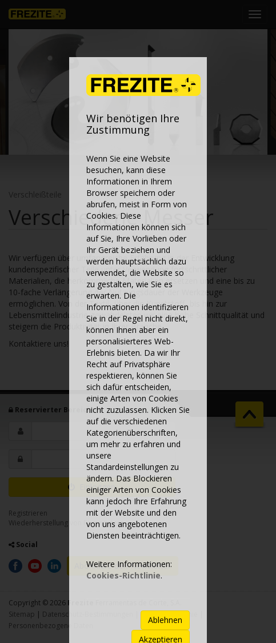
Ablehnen (165, 619)
